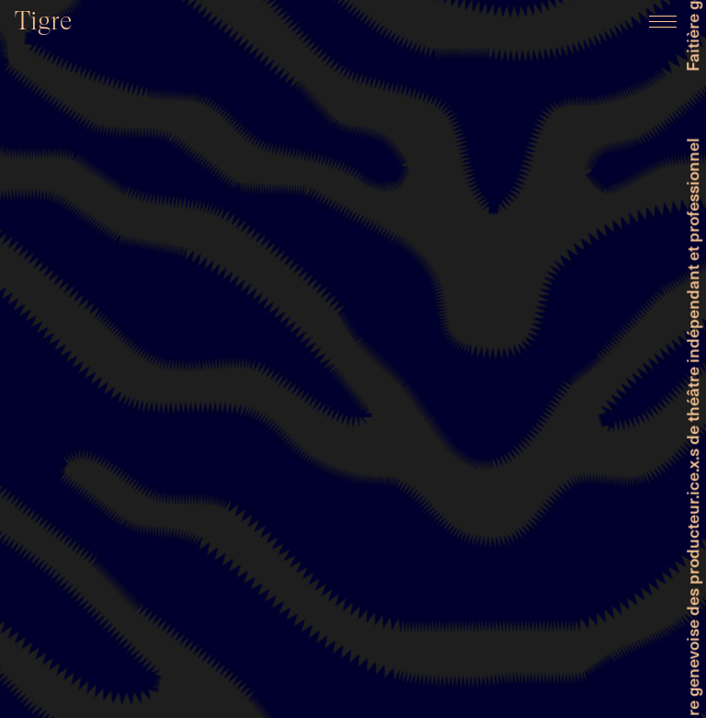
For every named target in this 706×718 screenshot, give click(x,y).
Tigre (43, 21)
